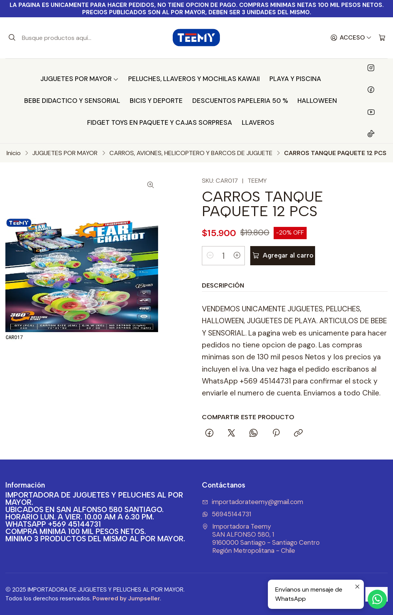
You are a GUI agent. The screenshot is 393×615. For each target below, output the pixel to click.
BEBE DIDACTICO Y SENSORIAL (72, 100)
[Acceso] (351, 38)
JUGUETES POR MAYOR (79, 78)
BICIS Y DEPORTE (156, 100)
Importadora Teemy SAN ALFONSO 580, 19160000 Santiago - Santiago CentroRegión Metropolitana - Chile (261, 538)
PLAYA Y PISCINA (295, 78)
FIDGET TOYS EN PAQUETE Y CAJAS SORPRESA (159, 122)
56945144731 (226, 514)
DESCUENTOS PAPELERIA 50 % (240, 100)
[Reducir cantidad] (210, 255)
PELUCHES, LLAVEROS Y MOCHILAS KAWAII (194, 78)
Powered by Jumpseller (126, 598)
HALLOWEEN (317, 100)
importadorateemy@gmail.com (252, 502)
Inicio (14, 153)
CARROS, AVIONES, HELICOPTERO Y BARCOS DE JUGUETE (190, 153)
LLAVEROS (258, 122)
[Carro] (382, 38)
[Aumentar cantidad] (236, 255)
